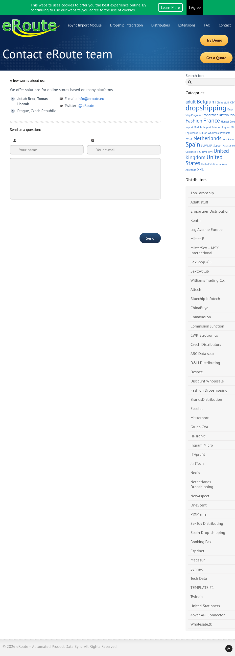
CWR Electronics (204, 335)
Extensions (186, 25)
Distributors (160, 25)
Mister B (197, 238)
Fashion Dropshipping (208, 390)
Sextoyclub (199, 271)
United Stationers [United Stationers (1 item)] (211, 164)
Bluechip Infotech (205, 298)
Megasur (197, 559)
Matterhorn (199, 417)
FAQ (207, 25)
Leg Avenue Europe (206, 229)
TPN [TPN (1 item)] (210, 151)
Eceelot (196, 408)
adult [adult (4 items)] (191, 102)
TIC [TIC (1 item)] (199, 151)
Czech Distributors (205, 344)
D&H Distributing (205, 362)
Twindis (196, 596)
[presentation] (47, 213)
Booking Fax (201, 541)
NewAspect (199, 495)
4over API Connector (207, 614)
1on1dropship (202, 192)
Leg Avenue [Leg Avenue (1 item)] (192, 133)
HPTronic (198, 435)
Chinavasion (200, 316)
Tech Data (198, 578)
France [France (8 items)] (211, 120)
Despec (196, 371)
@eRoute (86, 105)
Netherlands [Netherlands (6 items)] (207, 138)
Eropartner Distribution (210, 211)
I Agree (195, 7)
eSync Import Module (85, 25)
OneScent (198, 505)
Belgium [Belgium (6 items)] (206, 101)
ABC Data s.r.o (202, 353)
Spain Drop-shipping (207, 532)
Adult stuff (199, 202)
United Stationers (205, 605)
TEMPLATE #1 (202, 587)
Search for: (195, 75)
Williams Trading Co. (207, 280)
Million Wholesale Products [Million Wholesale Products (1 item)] (214, 133)
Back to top (229, 648)
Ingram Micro (201, 445)
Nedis (195, 472)
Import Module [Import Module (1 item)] (194, 127)
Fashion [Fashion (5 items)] (194, 120)
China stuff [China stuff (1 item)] (223, 102)
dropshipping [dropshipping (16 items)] (206, 107)
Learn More (170, 7)
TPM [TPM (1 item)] (204, 151)
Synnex (196, 569)
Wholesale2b (201, 624)
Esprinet (197, 550)
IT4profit (197, 454)
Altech (195, 289)
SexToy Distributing (206, 523)
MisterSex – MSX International (204, 250)
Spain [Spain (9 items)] (193, 144)
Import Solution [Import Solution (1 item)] (212, 127)
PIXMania (198, 514)
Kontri (195, 220)
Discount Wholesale (207, 380)
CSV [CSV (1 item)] (232, 102)
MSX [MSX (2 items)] (189, 138)
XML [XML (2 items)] (200, 169)
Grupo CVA (199, 426)
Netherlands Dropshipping (201, 484)
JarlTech (197, 463)
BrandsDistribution (206, 399)
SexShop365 (201, 261)
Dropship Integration (126, 25)
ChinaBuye (199, 307)
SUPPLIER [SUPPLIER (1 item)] (206, 145)
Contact (225, 25)
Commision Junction (207, 326)
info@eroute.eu (90, 98)
